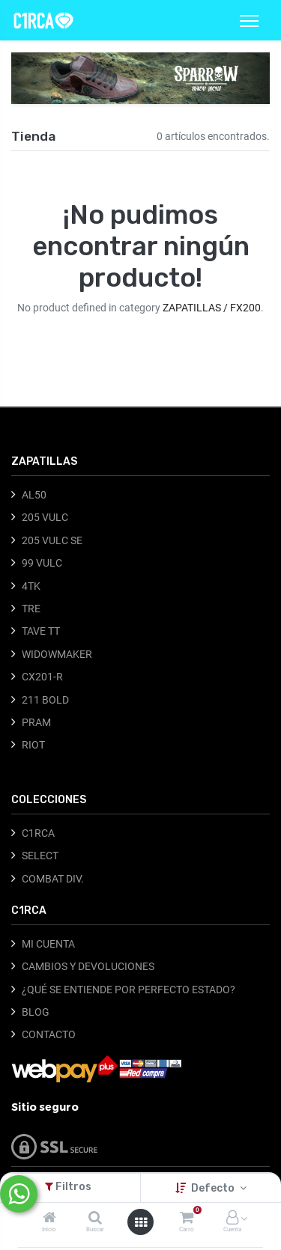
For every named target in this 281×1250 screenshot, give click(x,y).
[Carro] (186, 1219)
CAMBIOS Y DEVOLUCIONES (88, 966)
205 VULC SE (52, 540)
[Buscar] (95, 1219)
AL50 (34, 495)
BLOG (35, 1012)
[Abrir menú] (141, 1222)
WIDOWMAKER (57, 654)
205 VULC (45, 517)
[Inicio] (49, 1219)
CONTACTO (49, 1034)
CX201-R (42, 677)
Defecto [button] (214, 1188)
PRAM (36, 722)
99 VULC (42, 563)
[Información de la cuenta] (232, 1219)
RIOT (33, 745)
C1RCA (38, 833)
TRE (31, 609)
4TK (31, 586)
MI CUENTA (48, 944)
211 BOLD (45, 700)
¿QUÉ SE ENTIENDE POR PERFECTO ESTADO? (128, 990)
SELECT (40, 856)
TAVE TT (41, 631)
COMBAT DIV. (53, 879)
